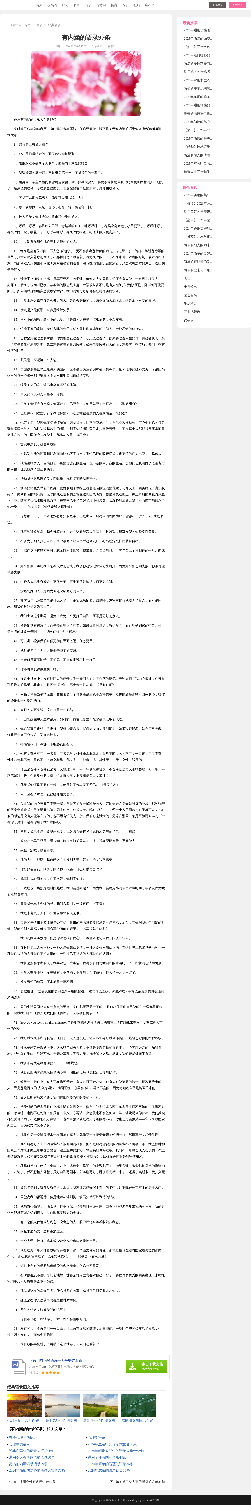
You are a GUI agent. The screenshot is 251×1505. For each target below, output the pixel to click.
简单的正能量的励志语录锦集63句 (208, 262)
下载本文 (110, 46)
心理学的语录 (19, 1444)
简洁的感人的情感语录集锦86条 (207, 155)
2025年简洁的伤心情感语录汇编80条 (210, 122)
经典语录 (54, 25)
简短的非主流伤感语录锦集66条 (207, 88)
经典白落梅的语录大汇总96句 (31, 1451)
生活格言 (190, 303)
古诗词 (101, 5)
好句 (65, 5)
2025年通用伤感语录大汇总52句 (207, 30)
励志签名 (190, 295)
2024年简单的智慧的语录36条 (110, 1464)
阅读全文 (97, 46)
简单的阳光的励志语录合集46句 (207, 245)
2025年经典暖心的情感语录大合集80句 (212, 55)
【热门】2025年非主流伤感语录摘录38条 (213, 130)
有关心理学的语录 (23, 1437)
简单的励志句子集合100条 (203, 270)
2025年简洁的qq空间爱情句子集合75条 (212, 38)
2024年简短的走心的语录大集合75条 (37, 1470)
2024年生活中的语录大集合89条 (112, 1444)
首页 (39, 5)
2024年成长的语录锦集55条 (109, 1470)
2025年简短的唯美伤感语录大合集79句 (212, 138)
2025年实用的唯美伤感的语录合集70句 (212, 97)
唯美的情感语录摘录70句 (202, 113)
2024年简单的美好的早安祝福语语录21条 (213, 253)
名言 (76, 5)
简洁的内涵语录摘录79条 (28, 1464)
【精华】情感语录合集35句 (203, 147)
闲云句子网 (118, 1500)
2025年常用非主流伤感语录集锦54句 (210, 80)
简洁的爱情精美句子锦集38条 (205, 63)
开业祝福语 (192, 311)
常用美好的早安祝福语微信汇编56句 (210, 212)
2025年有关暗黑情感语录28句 (205, 163)
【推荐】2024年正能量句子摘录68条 (210, 237)
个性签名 (190, 287)
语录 (88, 5)
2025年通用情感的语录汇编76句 (207, 105)
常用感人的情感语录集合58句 (205, 72)
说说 (125, 5)
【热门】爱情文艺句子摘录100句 (208, 47)
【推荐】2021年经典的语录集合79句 (210, 203)
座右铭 (150, 5)
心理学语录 (96, 1437)
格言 (114, 5)
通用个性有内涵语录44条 (107, 1457)
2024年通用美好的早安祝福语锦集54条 (212, 228)
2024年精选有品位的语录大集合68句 (116, 1451)
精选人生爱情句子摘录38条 (203, 172)
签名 (136, 5)
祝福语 (52, 5)
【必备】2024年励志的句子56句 (207, 220)
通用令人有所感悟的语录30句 (31, 1457)
